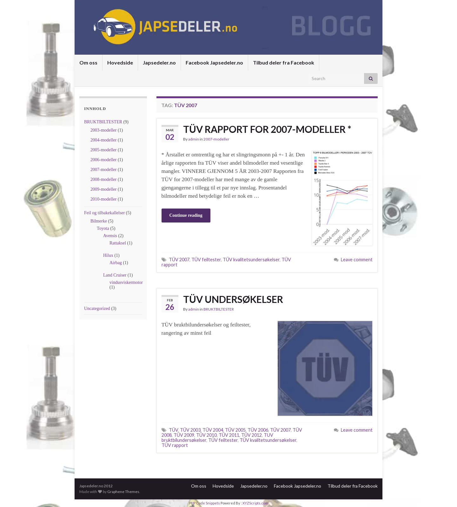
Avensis (110, 235)
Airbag (115, 262)
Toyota (103, 228)
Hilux (108, 255)
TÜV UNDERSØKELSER (233, 299)
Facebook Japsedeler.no (214, 62)
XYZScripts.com (255, 503)
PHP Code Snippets (204, 503)
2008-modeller (103, 179)
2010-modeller (103, 199)
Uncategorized (97, 308)
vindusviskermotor (126, 282)
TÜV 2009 (184, 435)
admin (193, 139)
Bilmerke (98, 221)
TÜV (173, 430)
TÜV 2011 (229, 435)
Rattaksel (117, 243)
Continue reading (185, 215)
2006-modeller (103, 159)
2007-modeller (103, 169)
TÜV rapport (175, 445)
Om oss (88, 62)
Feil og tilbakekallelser (104, 212)
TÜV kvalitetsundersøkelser (251, 259)
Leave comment (357, 259)
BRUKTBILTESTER (103, 122)
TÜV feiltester (206, 259)
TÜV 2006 (258, 430)
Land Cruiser (114, 275)
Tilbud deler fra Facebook (283, 62)
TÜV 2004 (212, 430)
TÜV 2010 (206, 435)
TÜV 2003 (190, 430)
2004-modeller (103, 140)
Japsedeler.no (159, 62)
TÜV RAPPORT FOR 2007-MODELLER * (267, 129)
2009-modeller (103, 189)
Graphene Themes (123, 491)
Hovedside (120, 62)
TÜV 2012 (251, 435)
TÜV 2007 (179, 259)
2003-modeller (103, 130)
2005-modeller (103, 149)
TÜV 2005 (235, 430)
